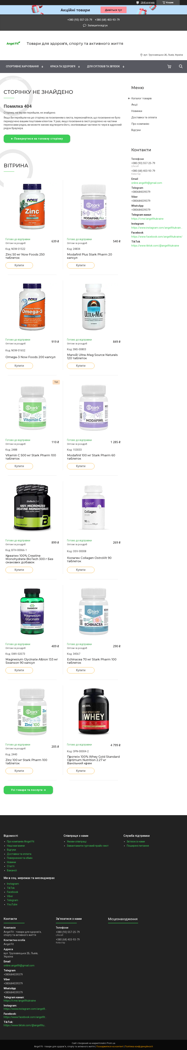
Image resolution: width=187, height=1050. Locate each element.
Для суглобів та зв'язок (103, 66)
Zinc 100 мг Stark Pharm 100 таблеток (26, 761)
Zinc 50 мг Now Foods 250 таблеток (25, 256)
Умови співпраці (76, 841)
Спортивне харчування (22, 66)
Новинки (136, 111)
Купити (19, 265)
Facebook (12, 892)
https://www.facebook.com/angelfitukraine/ (156, 236)
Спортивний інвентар (21, 79)
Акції (134, 104)
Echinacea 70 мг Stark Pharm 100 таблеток (91, 661)
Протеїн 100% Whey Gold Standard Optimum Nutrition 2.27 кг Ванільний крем (93, 760)
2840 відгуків (148, 2)
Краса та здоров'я (62, 66)
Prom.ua (111, 1043)
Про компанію (140, 123)
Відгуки (136, 130)
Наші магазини (16, 845)
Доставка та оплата (144, 117)
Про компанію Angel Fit (20, 841)
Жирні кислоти (77, 53)
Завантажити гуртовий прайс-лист (88, 845)
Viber (10, 896)
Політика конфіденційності (139, 1046)
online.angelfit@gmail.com (146, 182)
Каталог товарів (141, 98)
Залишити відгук (98, 25)
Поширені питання (138, 845)
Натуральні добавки (113, 53)
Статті (10, 866)
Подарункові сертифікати (115, 79)
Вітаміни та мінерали (40, 53)
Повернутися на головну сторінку (38, 138)
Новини (11, 862)
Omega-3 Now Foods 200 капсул (30, 357)
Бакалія (53, 79)
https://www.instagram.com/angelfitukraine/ (157, 227)
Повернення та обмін (19, 857)
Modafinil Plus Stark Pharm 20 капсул (89, 256)
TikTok (11, 887)
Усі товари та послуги (27, 790)
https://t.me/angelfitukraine (147, 218)
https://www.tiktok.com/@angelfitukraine (155, 245)
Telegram (12, 900)
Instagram (13, 883)
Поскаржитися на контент (109, 1046)
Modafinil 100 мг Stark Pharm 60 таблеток (91, 457)
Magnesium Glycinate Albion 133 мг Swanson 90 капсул (31, 661)
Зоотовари (77, 79)
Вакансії (12, 870)
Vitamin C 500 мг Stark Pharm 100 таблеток (30, 457)
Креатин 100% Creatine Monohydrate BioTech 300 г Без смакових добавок (29, 559)
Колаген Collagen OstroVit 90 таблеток (89, 559)
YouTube (12, 904)
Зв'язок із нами (136, 841)
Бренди (9, 53)
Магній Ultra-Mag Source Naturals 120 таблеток (92, 356)
